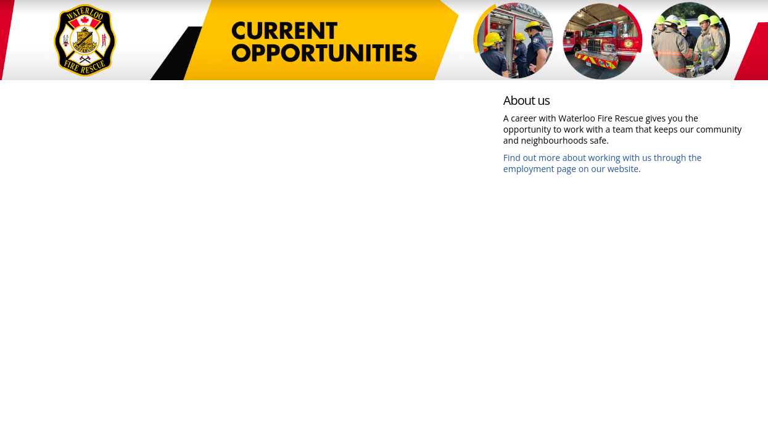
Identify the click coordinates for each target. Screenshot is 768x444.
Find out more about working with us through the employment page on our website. (602, 163)
